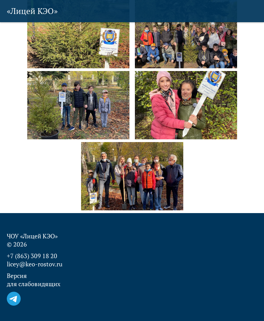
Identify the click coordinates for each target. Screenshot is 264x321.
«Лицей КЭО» (32, 10)
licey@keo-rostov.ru (34, 264)
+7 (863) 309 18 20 (32, 256)
